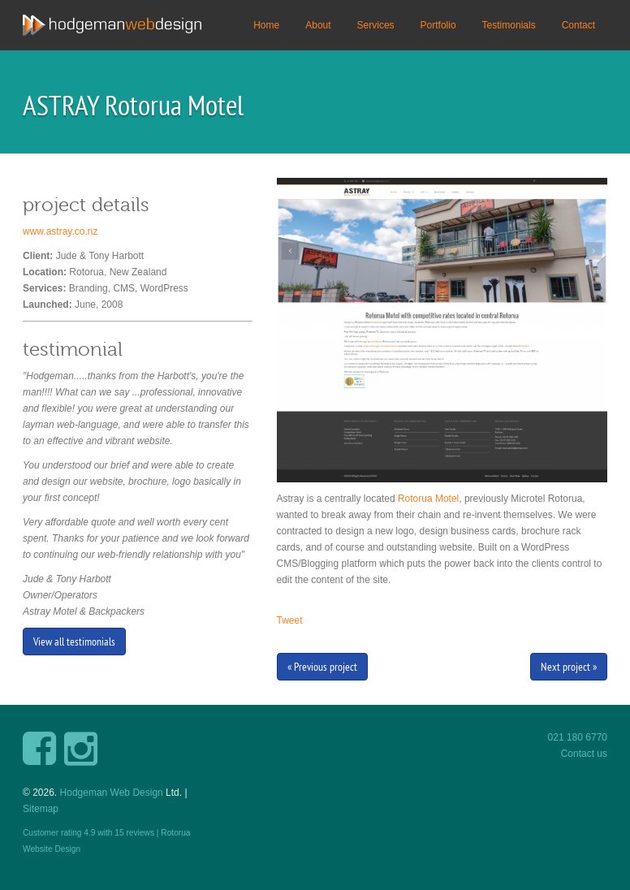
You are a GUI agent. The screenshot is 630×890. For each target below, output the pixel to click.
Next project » (569, 666)
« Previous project (322, 666)
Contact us (584, 753)
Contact (578, 25)
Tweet (290, 620)
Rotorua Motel (428, 498)
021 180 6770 (577, 737)
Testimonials (509, 25)
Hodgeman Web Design (111, 792)
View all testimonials (74, 641)
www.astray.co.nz (60, 231)
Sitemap (40, 808)
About (317, 25)
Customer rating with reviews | (92, 832)
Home (266, 25)
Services (376, 25)
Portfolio (438, 25)
